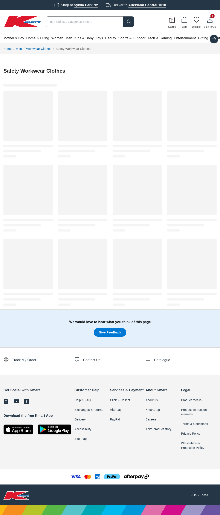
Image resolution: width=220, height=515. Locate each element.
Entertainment (185, 38)
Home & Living (37, 38)
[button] (110, 38)
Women (57, 38)
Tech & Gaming (160, 38)
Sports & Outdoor (131, 38)
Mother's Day (13, 38)
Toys (99, 38)
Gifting (203, 38)
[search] (128, 21)
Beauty (110, 38)
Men (69, 38)
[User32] (210, 21)
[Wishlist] (196, 21)
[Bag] (184, 21)
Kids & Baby (83, 38)
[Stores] (172, 21)
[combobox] (90, 21)
